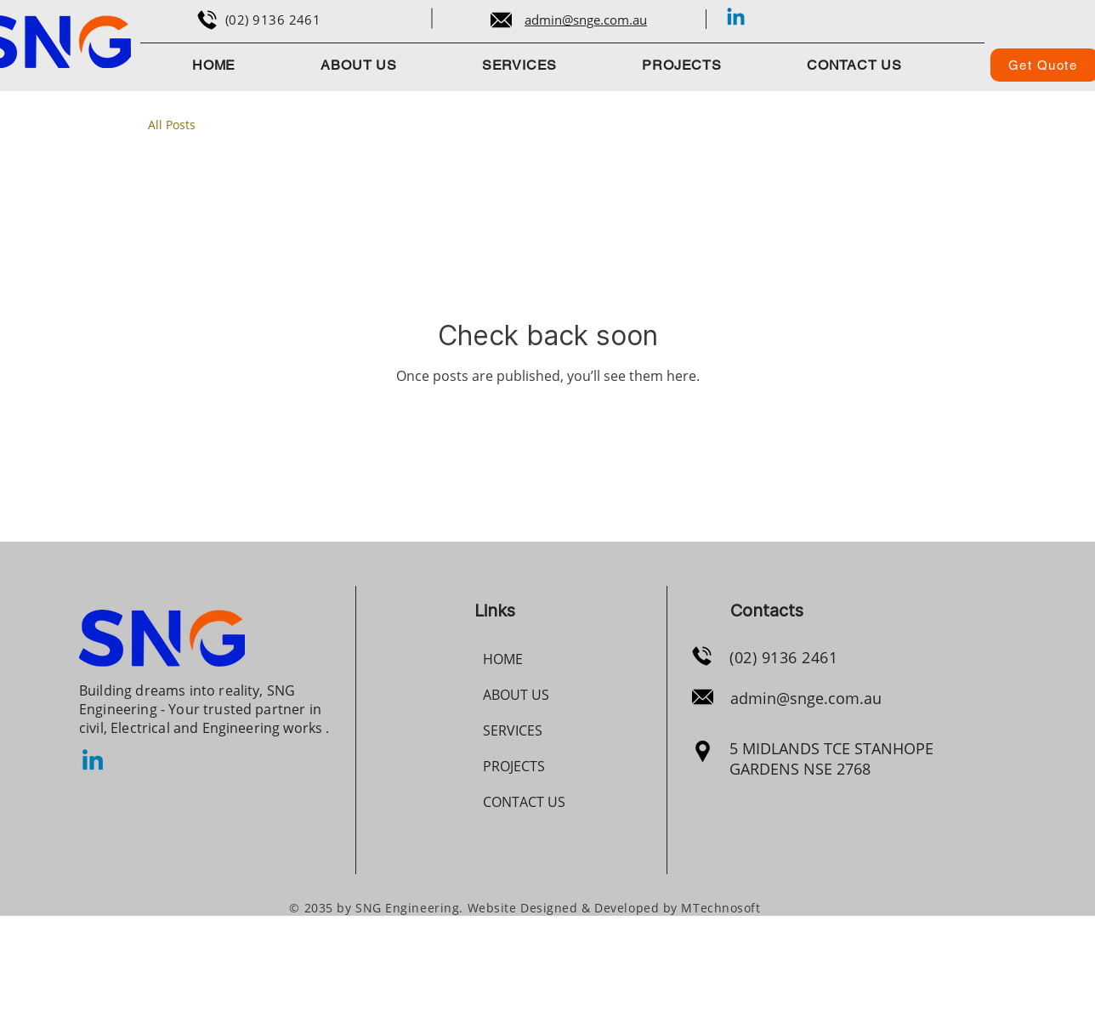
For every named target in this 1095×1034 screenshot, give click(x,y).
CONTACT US (524, 802)
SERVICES (512, 730)
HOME (503, 659)
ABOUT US (516, 694)
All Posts (172, 124)
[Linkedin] (735, 18)
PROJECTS (514, 766)
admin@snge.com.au (806, 698)
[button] (682, 65)
